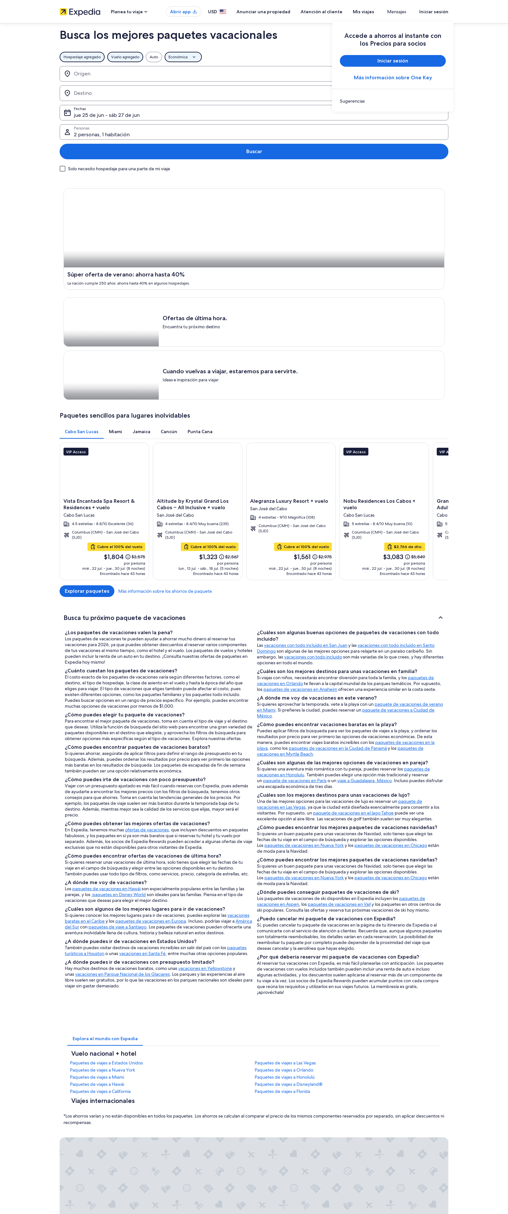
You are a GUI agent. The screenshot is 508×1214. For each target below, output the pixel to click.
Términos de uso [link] (274, 1120)
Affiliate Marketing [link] (76, 1161)
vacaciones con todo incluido (313, 476)
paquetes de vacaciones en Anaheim (300, 508)
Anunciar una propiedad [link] (81, 1120)
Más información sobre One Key (393, 77)
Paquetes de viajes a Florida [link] (282, 910)
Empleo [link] (66, 1110)
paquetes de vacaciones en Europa (150, 740)
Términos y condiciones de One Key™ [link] (293, 1130)
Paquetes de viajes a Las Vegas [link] (285, 882)
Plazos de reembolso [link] (379, 1130)
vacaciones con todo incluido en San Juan (305, 464)
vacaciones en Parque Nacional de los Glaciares (122, 793)
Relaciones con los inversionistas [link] (88, 1141)
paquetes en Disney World (118, 713)
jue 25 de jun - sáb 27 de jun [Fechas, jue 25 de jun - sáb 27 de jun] (272, 76)
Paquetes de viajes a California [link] (100, 910)
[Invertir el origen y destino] (140, 74)
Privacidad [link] (269, 1099)
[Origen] (99, 74)
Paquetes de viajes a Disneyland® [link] (288, 903)
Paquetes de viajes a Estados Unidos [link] (106, 882)
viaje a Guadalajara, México (364, 599)
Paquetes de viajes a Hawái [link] (97, 903)
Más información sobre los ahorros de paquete (401, 397)
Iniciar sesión (433, 12)
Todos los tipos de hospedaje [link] (186, 1161)
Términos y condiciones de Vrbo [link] (288, 1141)
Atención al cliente (341, 12)
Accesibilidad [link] (272, 1151)
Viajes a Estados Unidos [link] (180, 1130)
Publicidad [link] (69, 1151)
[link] (393, 101)
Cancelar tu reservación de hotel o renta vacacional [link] (405, 1110)
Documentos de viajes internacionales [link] (394, 1151)
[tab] (82, 238)
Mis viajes (382, 12)
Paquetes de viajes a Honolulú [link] (285, 896)
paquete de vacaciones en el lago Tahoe (353, 632)
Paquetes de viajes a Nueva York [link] (102, 889)
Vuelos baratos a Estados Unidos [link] (188, 1141)
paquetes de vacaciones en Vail (339, 723)
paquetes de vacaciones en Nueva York (304, 664)
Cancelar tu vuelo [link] (376, 1120)
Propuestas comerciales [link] (80, 1130)
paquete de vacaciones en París (295, 599)
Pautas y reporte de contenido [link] (287, 1172)
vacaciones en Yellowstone (205, 787)
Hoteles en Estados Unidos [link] (183, 1110)
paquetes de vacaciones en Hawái (106, 708)
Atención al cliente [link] (377, 1099)
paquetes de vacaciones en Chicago (390, 664)
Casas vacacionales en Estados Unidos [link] (193, 1120)
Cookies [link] (267, 1110)
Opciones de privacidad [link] (281, 1161)
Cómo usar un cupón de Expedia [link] (390, 1141)
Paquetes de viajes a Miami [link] (97, 896)
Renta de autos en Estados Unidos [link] (189, 1151)
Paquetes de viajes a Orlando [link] (284, 889)
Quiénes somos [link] (73, 1099)
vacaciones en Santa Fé (142, 772)
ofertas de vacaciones (147, 649)
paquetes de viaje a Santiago (117, 746)
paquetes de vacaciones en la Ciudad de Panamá (338, 567)
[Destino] (182, 74)
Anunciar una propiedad (282, 12)
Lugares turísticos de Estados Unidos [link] (191, 1099)
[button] (254, 435)
